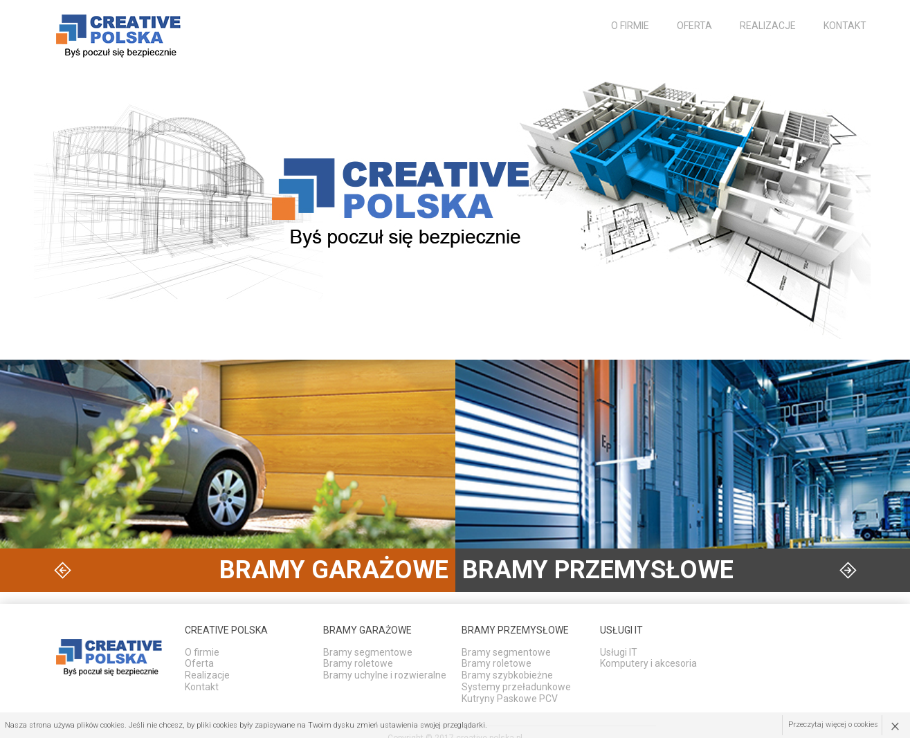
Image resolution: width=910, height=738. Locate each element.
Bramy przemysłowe (515, 630)
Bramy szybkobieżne (507, 675)
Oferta (694, 25)
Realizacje (768, 25)
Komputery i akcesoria (648, 663)
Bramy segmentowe (367, 652)
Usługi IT (618, 652)
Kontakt (844, 25)
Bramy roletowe (358, 663)
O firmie (630, 25)
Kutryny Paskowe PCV (510, 698)
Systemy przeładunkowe (516, 686)
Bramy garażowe (367, 630)
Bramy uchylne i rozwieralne (384, 675)
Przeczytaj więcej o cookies (833, 725)
